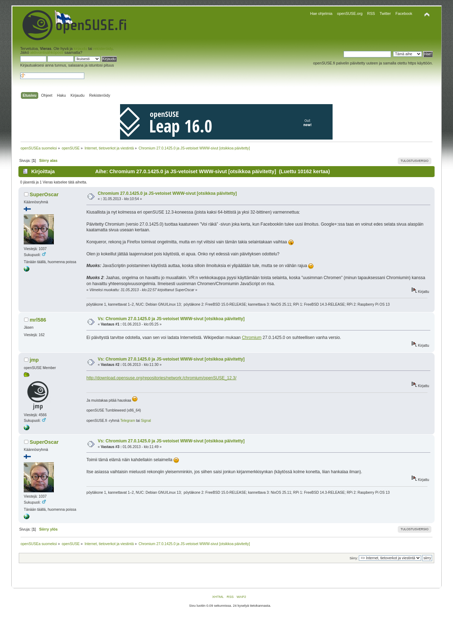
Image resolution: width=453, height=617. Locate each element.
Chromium (251, 337)
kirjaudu (80, 48)
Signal (146, 421)
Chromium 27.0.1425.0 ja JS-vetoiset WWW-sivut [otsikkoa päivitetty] (167, 193)
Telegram (127, 421)
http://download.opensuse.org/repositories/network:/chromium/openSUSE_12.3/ (161, 377)
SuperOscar (44, 194)
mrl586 (38, 320)
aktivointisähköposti (46, 52)
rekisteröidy (102, 48)
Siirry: (354, 558)
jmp (34, 360)
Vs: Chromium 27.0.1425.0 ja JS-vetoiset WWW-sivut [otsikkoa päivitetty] (171, 318)
